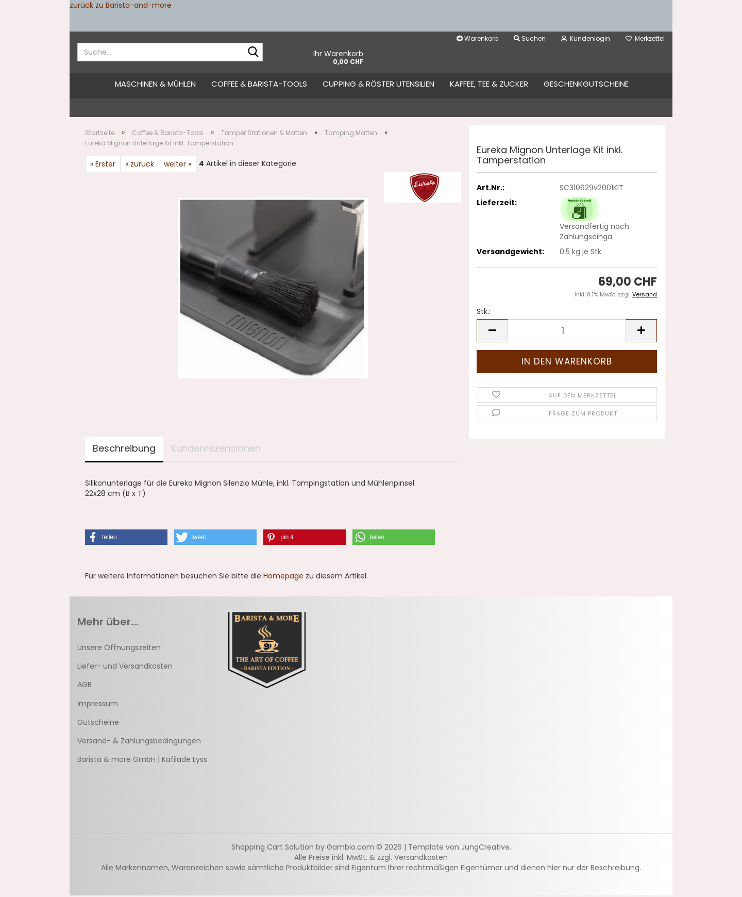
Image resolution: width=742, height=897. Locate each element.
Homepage (283, 577)
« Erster (102, 165)
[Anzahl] (567, 332)
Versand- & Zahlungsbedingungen (139, 742)
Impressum (97, 705)
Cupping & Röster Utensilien (378, 83)
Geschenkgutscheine (586, 83)
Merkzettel (645, 38)
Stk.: (484, 313)
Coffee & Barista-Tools (259, 83)
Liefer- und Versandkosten (125, 667)
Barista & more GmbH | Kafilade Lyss (142, 761)
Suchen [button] (530, 38)
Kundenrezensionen (216, 449)
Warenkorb (477, 38)
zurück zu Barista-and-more (121, 5)
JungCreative (485, 848)
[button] (492, 332)
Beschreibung (124, 449)
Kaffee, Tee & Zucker (489, 83)
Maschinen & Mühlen (155, 83)
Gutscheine (98, 724)
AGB (84, 686)
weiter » (177, 165)
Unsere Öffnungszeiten (119, 649)
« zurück (139, 165)
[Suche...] (253, 52)
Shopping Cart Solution (272, 848)
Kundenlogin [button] (585, 38)
